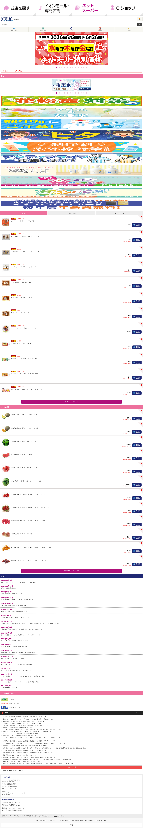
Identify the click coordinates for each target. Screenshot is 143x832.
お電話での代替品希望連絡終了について (71, 593)
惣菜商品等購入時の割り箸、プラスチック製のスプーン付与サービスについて (71, 628)
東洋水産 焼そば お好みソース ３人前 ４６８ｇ (25, 374)
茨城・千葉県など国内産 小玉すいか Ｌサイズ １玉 (26, 481)
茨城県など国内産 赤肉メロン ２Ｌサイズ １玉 (24, 428)
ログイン (139, 20)
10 (81, 67)
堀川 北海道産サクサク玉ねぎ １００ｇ (22, 282)
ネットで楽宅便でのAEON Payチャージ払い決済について (71, 669)
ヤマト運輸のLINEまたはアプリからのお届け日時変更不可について (71, 663)
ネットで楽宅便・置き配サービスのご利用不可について (71, 657)
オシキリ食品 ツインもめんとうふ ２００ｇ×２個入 (25, 236)
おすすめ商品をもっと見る (71, 570)
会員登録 (129, 30)
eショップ (125, 8)
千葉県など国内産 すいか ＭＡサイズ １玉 (23, 441)
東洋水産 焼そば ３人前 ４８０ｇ (21, 343)
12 (86, 67)
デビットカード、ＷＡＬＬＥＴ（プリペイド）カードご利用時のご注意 (71, 681)
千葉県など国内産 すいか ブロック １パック (24, 467)
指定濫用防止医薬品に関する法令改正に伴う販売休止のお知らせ (71, 598)
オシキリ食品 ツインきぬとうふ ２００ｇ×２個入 (25, 251)
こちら (55, 816)
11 (83, 67)
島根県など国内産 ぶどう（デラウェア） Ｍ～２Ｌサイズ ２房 (28, 560)
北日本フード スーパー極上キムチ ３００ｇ (23, 328)
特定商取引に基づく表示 (100, 820)
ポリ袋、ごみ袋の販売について (71, 587)
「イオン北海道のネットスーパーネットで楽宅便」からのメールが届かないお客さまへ (71, 675)
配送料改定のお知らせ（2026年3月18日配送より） (71, 610)
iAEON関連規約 (89, 820)
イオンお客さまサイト (55, 820)
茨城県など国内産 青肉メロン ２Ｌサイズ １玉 (24, 414)
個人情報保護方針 (66, 820)
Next (141, 48)
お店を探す (18, 8)
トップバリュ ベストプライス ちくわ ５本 (23, 267)
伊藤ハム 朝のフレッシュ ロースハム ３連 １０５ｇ (26, 389)
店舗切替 (71, 30)
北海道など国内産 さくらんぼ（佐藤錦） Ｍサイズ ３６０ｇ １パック (31, 507)
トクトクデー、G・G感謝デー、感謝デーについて (71, 640)
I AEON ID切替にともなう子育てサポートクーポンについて (71, 616)
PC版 (71, 825)
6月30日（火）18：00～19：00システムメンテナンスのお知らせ (71, 581)
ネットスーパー (89, 8)
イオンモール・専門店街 (53, 8)
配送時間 (100, 30)
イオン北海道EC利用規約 (78, 820)
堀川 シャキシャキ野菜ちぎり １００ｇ (22, 297)
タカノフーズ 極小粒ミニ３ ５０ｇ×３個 (22, 221)
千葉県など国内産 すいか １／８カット (22, 454)
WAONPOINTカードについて (71, 687)
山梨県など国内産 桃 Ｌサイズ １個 (21, 534)
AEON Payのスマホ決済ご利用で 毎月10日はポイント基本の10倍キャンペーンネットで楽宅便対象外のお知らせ (71, 622)
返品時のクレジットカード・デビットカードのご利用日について (71, 651)
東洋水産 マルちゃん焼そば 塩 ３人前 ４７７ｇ (25, 358)
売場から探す (14, 30)
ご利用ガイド (43, 30)
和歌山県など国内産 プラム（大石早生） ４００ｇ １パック (28, 520)
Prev (1, 48)
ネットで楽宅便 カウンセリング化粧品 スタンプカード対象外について (71, 634)
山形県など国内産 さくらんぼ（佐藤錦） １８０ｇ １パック (28, 494)
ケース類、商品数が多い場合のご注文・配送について (71, 645)
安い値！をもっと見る (71, 401)
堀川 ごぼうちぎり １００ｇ (20, 312)
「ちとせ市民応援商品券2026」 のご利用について (71, 604)
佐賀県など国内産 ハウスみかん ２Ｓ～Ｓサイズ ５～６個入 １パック (31, 547)
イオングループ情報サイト (42, 820)
